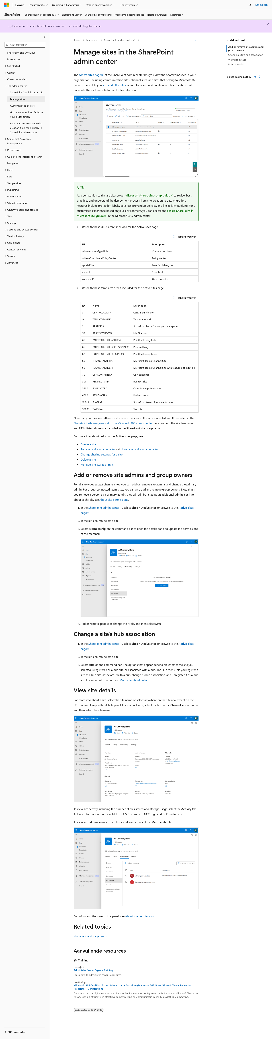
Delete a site (88, 459)
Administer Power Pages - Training (93, 970)
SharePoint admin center (103, 507)
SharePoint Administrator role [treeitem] (26, 92)
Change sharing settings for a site (101, 454)
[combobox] (24, 45)
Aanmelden (261, 4)
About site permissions (113, 499)
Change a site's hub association (245, 54)
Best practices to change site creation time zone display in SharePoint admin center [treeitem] (26, 128)
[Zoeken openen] (250, 5)
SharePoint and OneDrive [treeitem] (21, 52)
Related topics (236, 64)
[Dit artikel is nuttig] (255, 77)
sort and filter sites (114, 85)
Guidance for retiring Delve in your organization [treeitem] (26, 115)
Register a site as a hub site (97, 449)
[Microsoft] (6, 5)
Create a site (88, 444)
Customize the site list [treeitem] (22, 105)
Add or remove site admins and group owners (245, 48)
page (90, 75)
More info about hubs (133, 680)
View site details (237, 59)
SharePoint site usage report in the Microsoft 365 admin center (113, 423)
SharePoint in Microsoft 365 (119, 40)
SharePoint (92, 40)
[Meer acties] (195, 40)
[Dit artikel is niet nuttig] (259, 77)
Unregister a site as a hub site (139, 449)
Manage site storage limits (97, 464)
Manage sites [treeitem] (17, 99)
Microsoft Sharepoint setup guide (147, 195)
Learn (77, 40)
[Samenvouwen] (44, 37)
